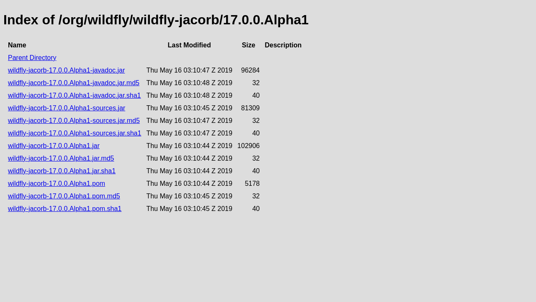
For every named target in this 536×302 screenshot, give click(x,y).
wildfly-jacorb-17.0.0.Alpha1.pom (56, 183)
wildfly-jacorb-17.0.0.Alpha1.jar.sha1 (62, 170)
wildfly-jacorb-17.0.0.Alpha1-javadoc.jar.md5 (73, 82)
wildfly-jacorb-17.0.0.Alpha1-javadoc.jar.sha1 (74, 95)
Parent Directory (32, 57)
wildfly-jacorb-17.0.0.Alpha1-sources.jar (66, 108)
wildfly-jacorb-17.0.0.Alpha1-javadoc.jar (66, 70)
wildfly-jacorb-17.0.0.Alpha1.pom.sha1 (64, 208)
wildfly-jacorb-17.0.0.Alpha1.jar (54, 145)
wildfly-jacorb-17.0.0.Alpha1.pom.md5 (64, 196)
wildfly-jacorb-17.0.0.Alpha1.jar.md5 (61, 158)
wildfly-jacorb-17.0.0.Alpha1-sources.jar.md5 (74, 120)
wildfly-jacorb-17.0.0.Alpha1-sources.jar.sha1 (74, 133)
